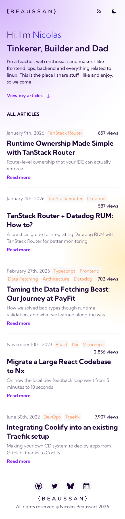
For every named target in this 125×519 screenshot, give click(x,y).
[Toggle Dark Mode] (113, 11)
